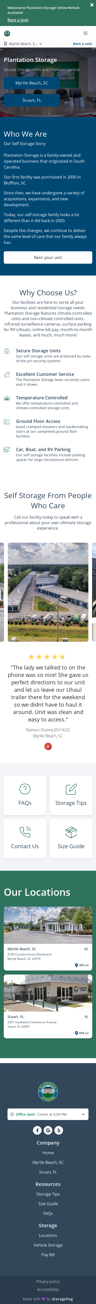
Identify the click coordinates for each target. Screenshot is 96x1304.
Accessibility (48, 1289)
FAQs (48, 1213)
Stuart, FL (31, 100)
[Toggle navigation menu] (87, 33)
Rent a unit (82, 43)
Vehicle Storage (48, 1245)
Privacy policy (48, 1281)
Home (48, 1152)
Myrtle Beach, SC (31, 83)
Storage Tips (48, 1194)
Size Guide (48, 1203)
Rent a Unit (17, 20)
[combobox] (48, 1114)
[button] (37, 1130)
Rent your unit (48, 257)
